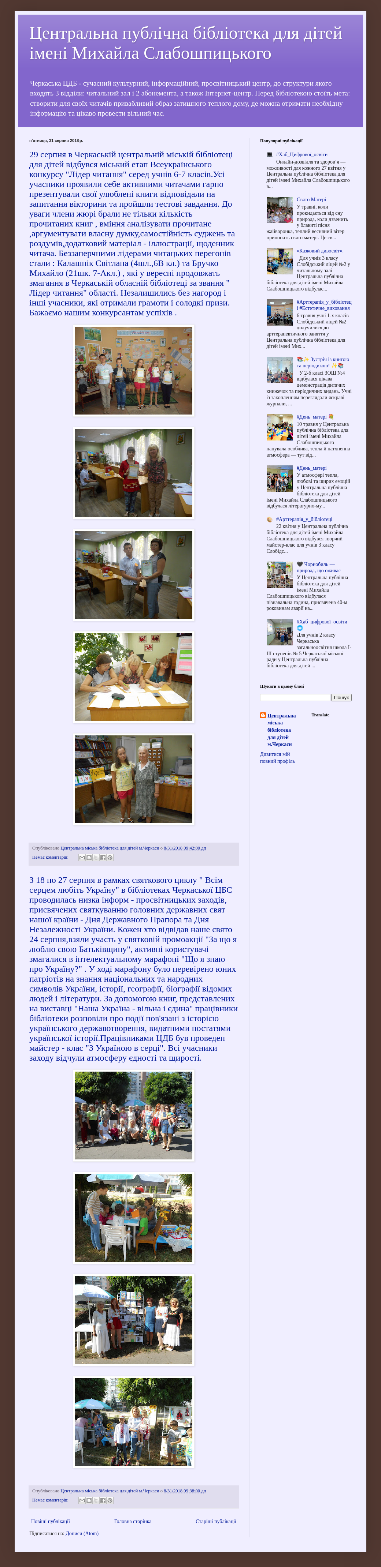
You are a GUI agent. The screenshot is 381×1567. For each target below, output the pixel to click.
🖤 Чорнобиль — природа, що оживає (319, 567)
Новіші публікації (50, 1521)
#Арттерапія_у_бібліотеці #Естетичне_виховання (324, 305)
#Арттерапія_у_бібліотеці (304, 519)
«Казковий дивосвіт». (320, 251)
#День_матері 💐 (315, 417)
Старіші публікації (216, 1521)
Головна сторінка (133, 1521)
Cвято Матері (311, 199)
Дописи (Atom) (82, 1533)
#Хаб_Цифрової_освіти (302, 154)
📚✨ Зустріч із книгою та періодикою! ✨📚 (323, 362)
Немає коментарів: (51, 857)
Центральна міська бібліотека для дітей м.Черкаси (281, 730)
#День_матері (312, 468)
